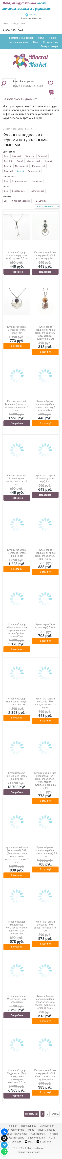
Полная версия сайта (28, 1152)
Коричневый (38, 166)
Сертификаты (50, 42)
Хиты (41, 38)
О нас (36, 42)
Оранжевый (34, 171)
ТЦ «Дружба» (40, 201)
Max (29, 1141)
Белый (7, 166)
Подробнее (17, 271)
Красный (16, 156)
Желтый (29, 156)
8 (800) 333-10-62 (12, 30)
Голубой (8, 161)
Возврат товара (49, 46)
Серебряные (18, 191)
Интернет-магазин (20, 201)
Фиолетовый (33, 161)
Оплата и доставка (19, 42)
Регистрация (27, 81)
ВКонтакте (44, 1141)
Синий (20, 161)
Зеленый (42, 156)
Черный (48, 161)
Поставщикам (28, 1125)
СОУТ (52, 1137)
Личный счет (47, 1125)
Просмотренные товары (21, 38)
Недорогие (36, 181)
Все (6, 156)
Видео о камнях (36, 1137)
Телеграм (16, 1141)
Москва (33, 14)
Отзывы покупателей (15, 1133)
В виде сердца (19, 181)
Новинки (52, 38)
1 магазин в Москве (31, 18)
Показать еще (31, 1114)
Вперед (55, 1114)
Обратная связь (15, 1137)
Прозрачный (21, 166)
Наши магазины (47, 1129)
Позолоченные (36, 191)
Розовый (8, 171)
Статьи (54, 1133)
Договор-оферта (15, 1129)
